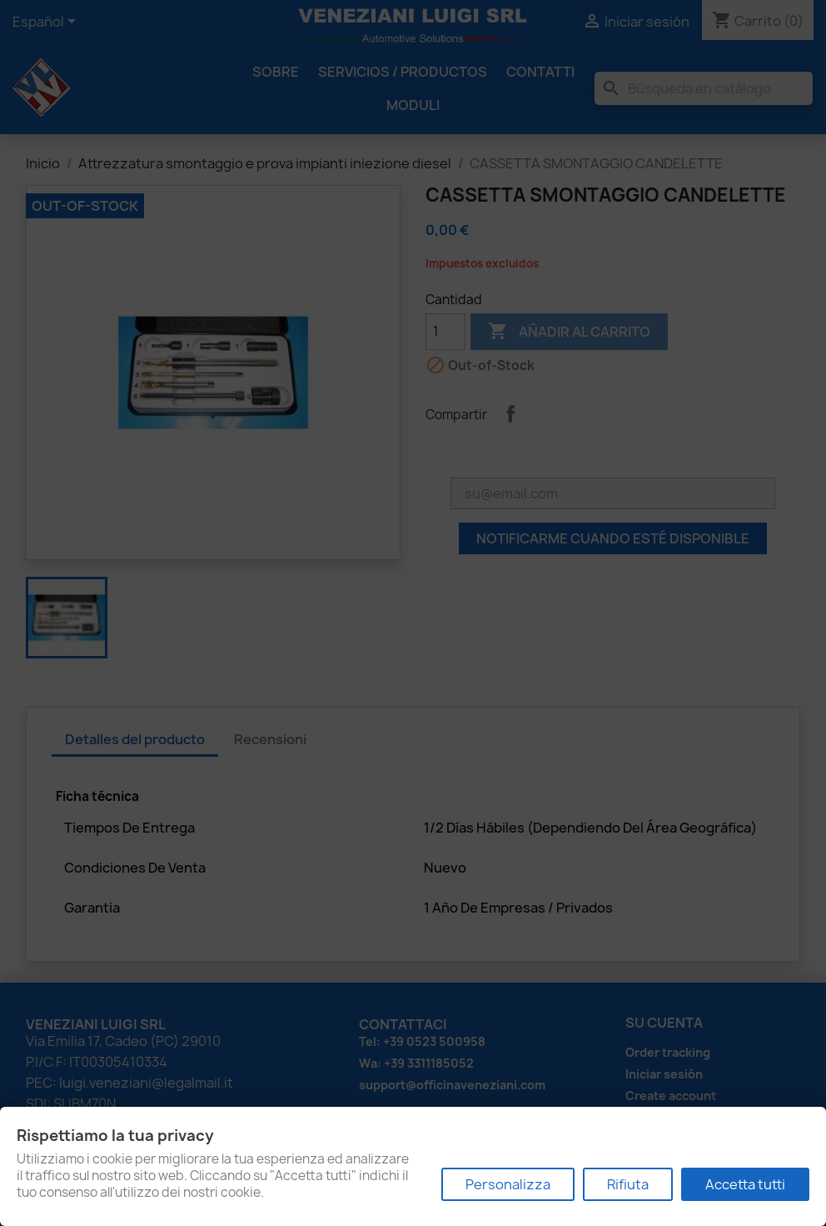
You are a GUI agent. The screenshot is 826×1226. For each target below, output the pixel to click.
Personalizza (507, 1184)
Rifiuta (628, 1184)
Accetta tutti (745, 1184)
